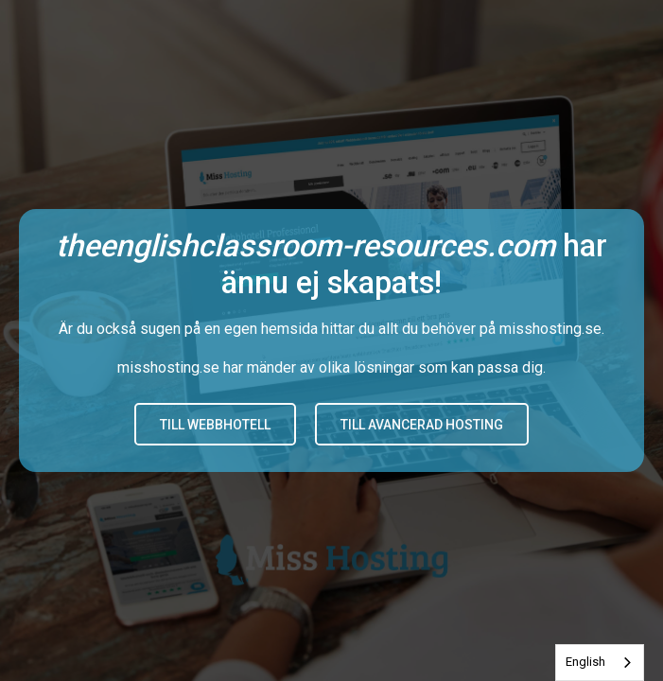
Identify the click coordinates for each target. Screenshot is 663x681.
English (585, 662)
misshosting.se (550, 329)
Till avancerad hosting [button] (421, 424)
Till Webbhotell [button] (215, 424)
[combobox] (599, 662)
